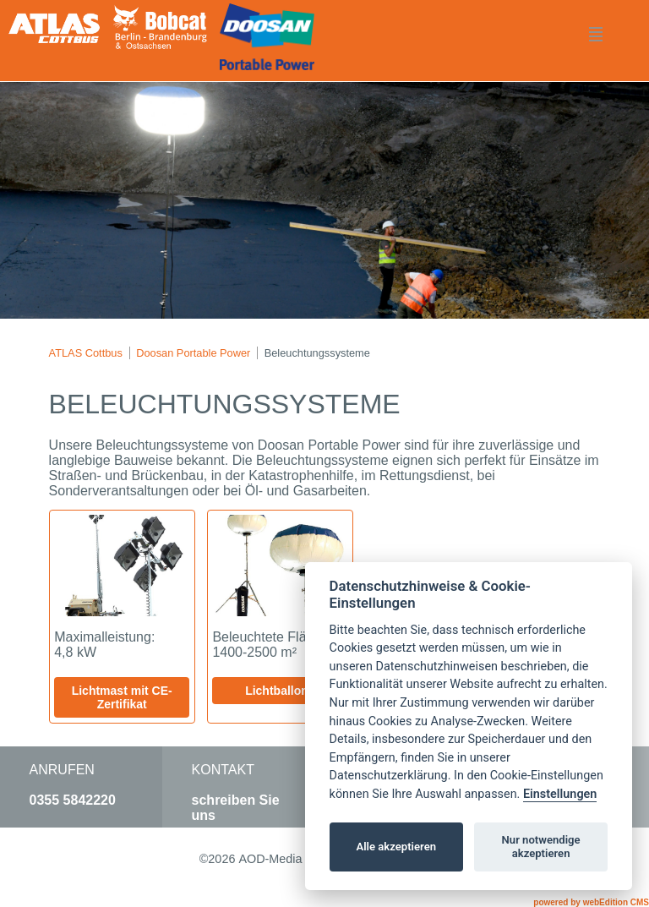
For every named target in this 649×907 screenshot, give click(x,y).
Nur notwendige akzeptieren (541, 846)
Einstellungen (560, 794)
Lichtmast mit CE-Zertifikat (122, 697)
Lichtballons (279, 690)
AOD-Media (270, 859)
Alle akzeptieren (396, 846)
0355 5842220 (73, 800)
